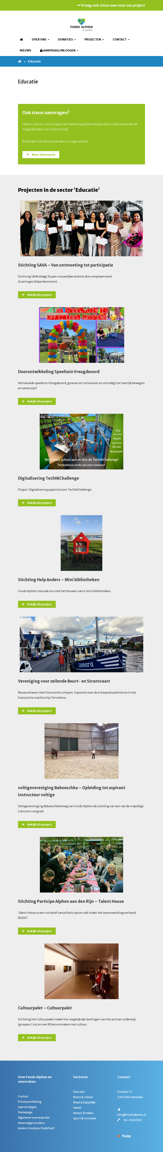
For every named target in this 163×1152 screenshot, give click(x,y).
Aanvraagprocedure (31, 1123)
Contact (120, 39)
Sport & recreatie (84, 1118)
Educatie (79, 1091)
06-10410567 (133, 1120)
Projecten (92, 39)
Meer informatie (43, 154)
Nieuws (25, 50)
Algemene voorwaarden (34, 1117)
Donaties (65, 39)
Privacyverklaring (29, 1101)
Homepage (25, 1112)
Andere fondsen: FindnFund (36, 1128)
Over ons (39, 39)
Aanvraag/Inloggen (58, 50)
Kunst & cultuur (83, 1097)
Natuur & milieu (83, 1113)
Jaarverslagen (27, 1107)
